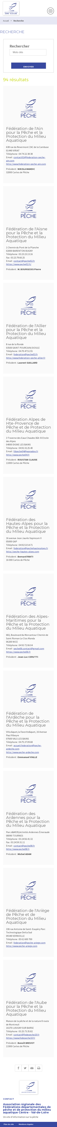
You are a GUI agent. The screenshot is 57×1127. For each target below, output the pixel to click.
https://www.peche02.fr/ (18, 264)
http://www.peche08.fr (17, 849)
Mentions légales (26, 1124)
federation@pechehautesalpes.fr (31, 548)
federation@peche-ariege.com (29, 942)
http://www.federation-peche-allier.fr (25, 357)
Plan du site (9, 1124)
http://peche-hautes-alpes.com (22, 551)
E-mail (31, 1068)
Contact (8, 1099)
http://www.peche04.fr (17, 454)
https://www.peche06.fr (18, 651)
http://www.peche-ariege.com (21, 945)
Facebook (18, 1068)
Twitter (25, 1068)
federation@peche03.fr (26, 354)
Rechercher (19, 46)
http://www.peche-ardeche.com (22, 752)
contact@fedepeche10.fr (26, 1034)
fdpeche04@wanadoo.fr (26, 451)
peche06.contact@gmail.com (29, 648)
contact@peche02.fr (24, 260)
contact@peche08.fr (24, 845)
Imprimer (38, 1068)
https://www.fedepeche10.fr (20, 1037)
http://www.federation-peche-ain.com (26, 163)
